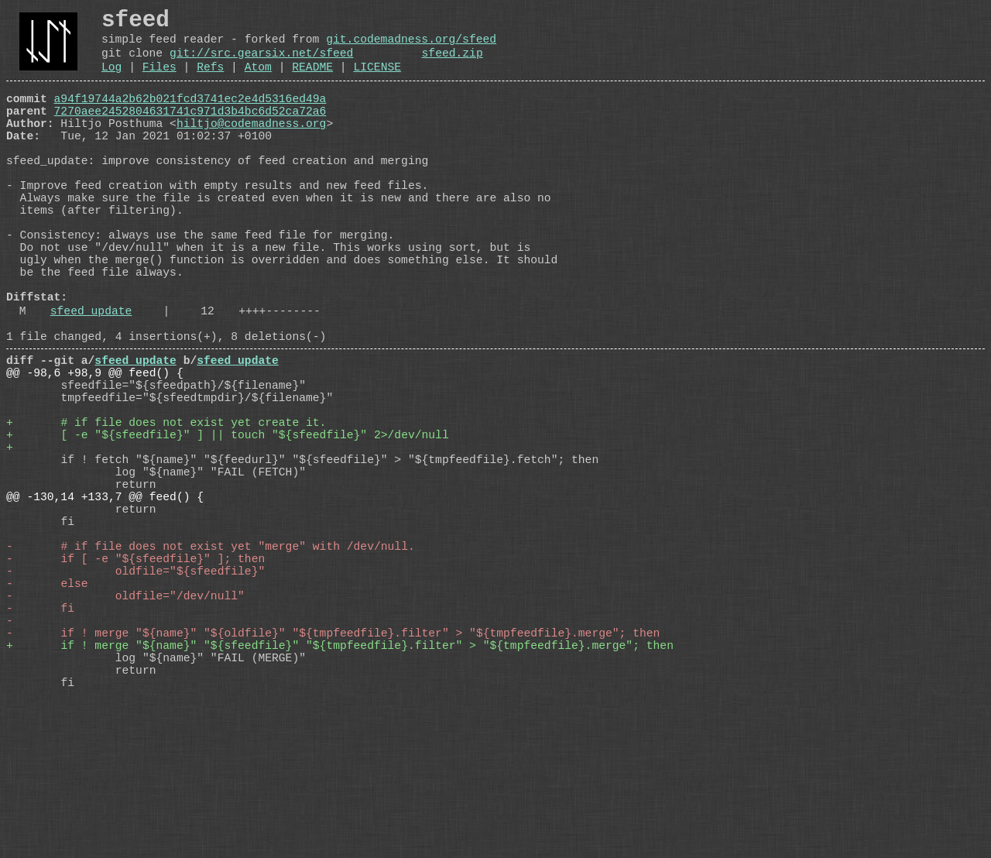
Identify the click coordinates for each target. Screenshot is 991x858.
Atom (258, 80)
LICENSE (377, 80)
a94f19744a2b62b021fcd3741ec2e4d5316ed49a (190, 115)
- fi (40, 745)
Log (111, 80)
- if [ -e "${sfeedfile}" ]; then (135, 684)
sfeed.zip (451, 63)
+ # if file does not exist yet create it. (166, 513)
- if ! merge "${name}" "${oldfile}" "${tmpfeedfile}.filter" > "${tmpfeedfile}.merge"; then (333, 776)
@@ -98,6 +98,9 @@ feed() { (94, 451)
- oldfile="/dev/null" (125, 730)
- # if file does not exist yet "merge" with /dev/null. (210, 668)
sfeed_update (91, 380)
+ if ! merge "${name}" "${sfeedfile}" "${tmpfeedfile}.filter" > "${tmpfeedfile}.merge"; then (340, 792)
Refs (210, 80)
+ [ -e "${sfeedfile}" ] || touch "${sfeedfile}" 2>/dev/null (227, 529)
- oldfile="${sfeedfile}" (135, 699)
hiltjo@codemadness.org (251, 146)
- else (47, 714)
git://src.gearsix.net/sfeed (261, 63)
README (312, 80)
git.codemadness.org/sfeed (411, 46)
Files (159, 80)
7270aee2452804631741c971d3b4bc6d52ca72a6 (190, 131)
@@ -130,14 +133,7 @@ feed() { (105, 606)
